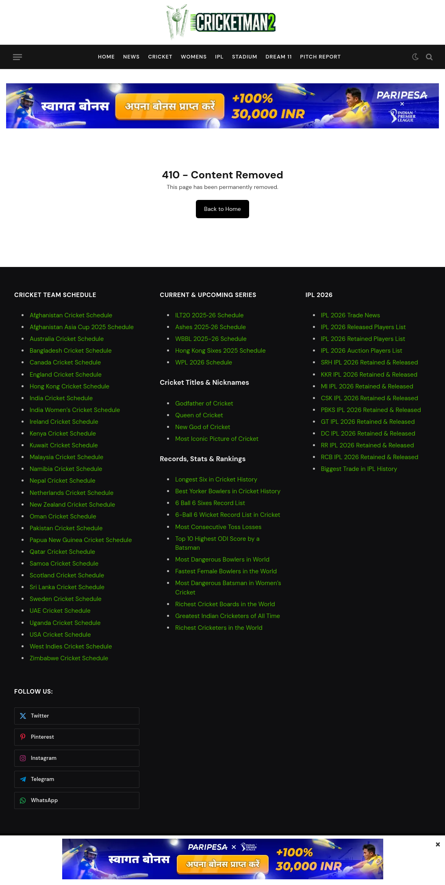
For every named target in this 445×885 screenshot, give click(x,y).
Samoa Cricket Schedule (64, 564)
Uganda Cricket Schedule (65, 623)
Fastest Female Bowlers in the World (226, 571)
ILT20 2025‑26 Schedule (209, 315)
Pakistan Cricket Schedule (66, 528)
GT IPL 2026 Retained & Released (368, 422)
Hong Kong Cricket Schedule (69, 386)
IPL (219, 56)
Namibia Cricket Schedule (66, 469)
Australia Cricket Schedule (67, 339)
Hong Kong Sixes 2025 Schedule (220, 351)
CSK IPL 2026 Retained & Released (369, 398)
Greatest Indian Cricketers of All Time (227, 616)
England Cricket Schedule (66, 375)
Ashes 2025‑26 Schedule (210, 327)
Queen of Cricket (199, 415)
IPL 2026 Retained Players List (363, 339)
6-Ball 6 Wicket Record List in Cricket (227, 515)
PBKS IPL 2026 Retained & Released (371, 410)
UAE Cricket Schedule (60, 611)
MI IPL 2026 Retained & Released (367, 386)
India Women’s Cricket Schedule (75, 410)
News (131, 56)
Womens (194, 56)
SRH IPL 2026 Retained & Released (369, 362)
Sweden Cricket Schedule (66, 599)
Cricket (160, 56)
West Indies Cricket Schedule (71, 646)
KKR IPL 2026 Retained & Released (369, 375)
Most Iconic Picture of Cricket (216, 439)
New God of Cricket (202, 427)
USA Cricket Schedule (60, 635)
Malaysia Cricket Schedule (66, 457)
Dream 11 (279, 56)
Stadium (244, 56)
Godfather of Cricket (204, 403)
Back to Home (222, 209)
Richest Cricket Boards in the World (225, 604)
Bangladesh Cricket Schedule (71, 351)
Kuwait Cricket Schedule (64, 445)
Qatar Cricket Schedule (62, 552)
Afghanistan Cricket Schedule (71, 315)
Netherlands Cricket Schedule (71, 493)
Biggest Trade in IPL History (359, 469)
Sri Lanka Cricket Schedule (67, 587)
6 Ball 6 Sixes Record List (210, 503)
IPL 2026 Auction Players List (361, 351)
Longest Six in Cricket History (216, 479)
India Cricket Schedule (61, 398)
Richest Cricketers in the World (219, 628)
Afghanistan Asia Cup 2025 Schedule (82, 327)
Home (106, 56)
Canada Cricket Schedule (65, 362)
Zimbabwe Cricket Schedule (69, 658)
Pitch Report (320, 56)
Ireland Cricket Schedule (64, 422)
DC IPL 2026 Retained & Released (368, 433)
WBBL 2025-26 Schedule (210, 339)
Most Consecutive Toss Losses (218, 527)
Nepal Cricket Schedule (63, 481)
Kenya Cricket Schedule (63, 433)
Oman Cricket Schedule (63, 516)
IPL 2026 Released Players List (363, 327)
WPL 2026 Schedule (203, 362)
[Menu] (17, 57)
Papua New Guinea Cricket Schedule (81, 540)
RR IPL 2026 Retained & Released (367, 445)
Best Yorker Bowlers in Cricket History (227, 491)
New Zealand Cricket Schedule (72, 505)
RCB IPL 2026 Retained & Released (370, 457)
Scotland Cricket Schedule (67, 575)
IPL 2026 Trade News (350, 315)
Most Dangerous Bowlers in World (222, 559)
